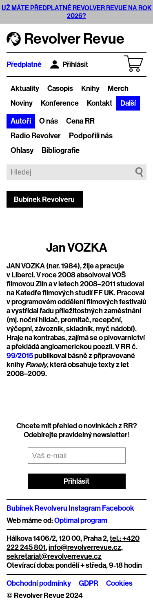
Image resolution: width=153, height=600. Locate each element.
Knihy (90, 88)
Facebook (118, 508)
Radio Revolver (36, 135)
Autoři (21, 121)
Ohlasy (22, 150)
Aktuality (25, 88)
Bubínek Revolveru (44, 199)
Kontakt (99, 103)
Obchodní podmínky (39, 583)
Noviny (22, 103)
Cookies (119, 583)
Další (128, 103)
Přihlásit (69, 64)
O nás (48, 121)
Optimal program (80, 520)
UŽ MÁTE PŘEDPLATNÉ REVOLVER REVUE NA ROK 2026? (77, 12)
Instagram (85, 508)
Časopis (60, 88)
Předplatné (24, 64)
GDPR (88, 583)
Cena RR (80, 121)
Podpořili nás (91, 135)
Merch (118, 88)
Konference (60, 103)
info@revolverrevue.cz (85, 547)
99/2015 (20, 355)
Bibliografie (61, 150)
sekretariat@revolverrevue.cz (54, 556)
